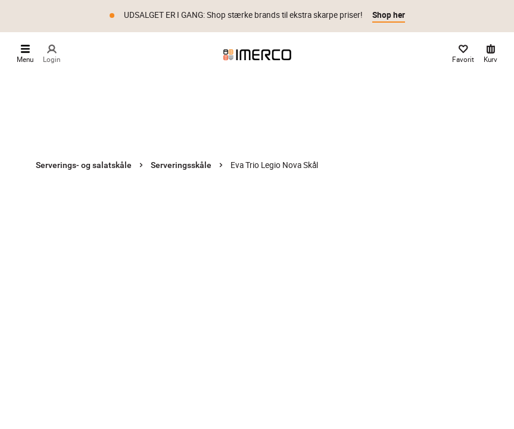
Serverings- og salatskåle (84, 165)
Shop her (388, 15)
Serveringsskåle (181, 165)
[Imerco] (257, 54)
